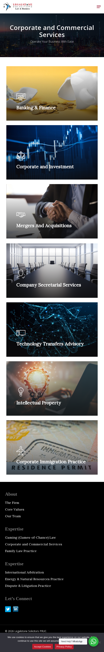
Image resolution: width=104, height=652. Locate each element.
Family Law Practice (21, 551)
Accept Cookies (42, 646)
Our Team (13, 516)
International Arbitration (24, 572)
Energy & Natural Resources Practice (34, 579)
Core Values (14, 509)
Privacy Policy (64, 646)
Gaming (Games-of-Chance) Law (30, 537)
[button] (99, 7)
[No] (99, 642)
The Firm (12, 503)
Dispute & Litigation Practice (28, 586)
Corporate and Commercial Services (33, 544)
